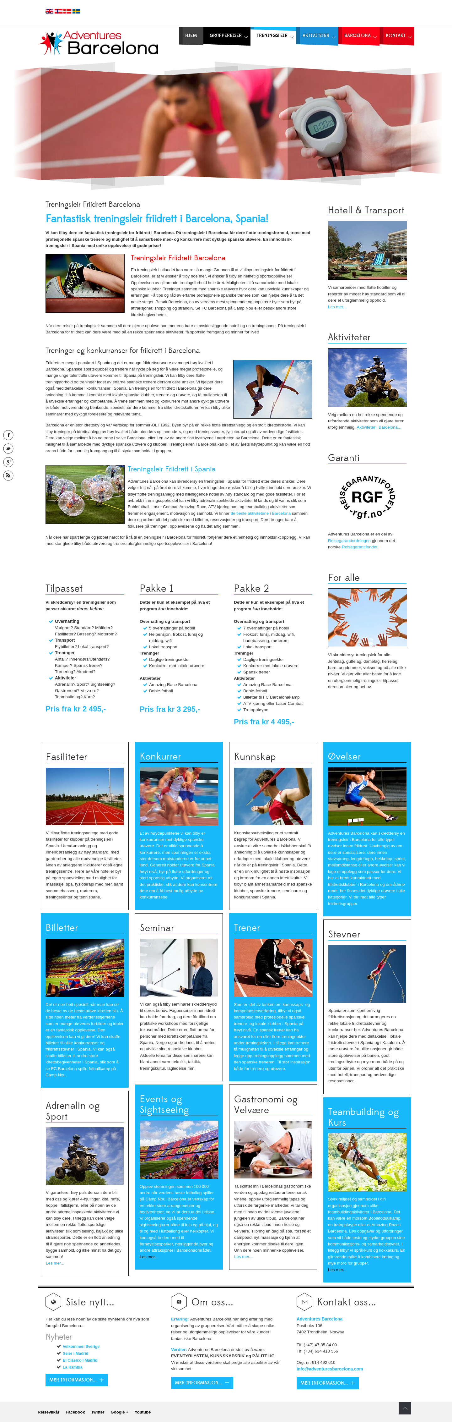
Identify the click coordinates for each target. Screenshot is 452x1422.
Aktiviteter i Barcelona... (379, 427)
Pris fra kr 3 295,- (170, 709)
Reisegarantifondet (359, 547)
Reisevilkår (48, 1412)
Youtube (143, 1412)
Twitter (97, 1412)
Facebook (75, 1412)
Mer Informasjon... (198, 1383)
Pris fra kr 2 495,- (76, 709)
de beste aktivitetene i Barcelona (261, 513)
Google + (119, 1412)
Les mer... (337, 307)
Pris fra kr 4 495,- (264, 721)
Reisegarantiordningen (349, 540)
